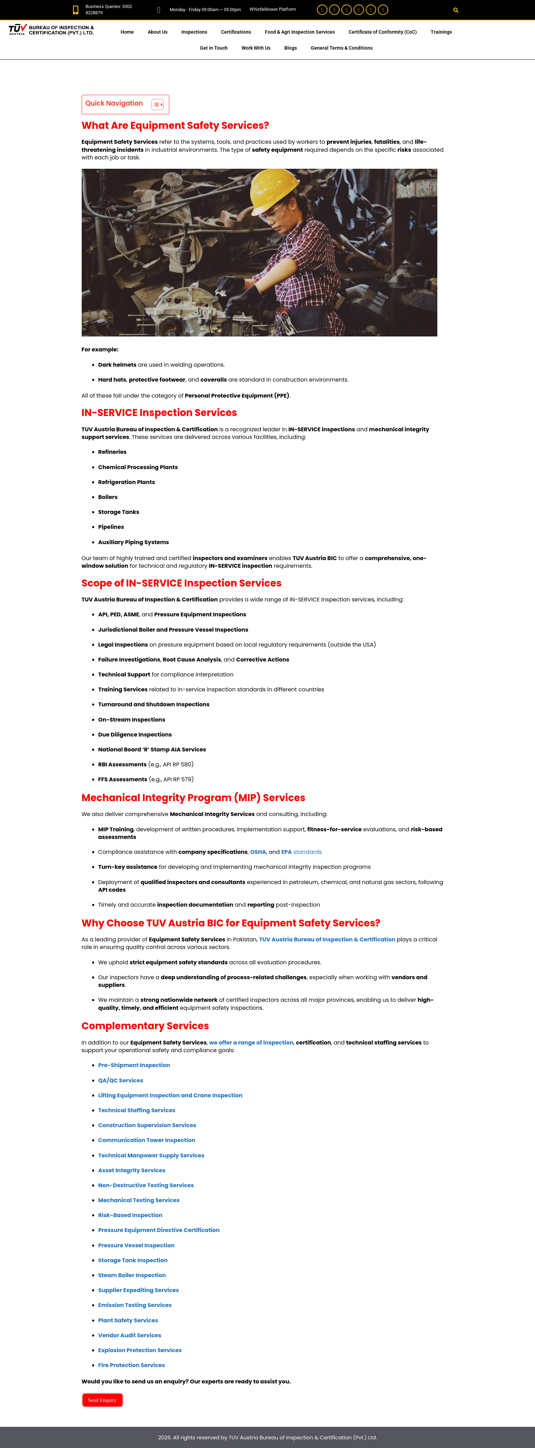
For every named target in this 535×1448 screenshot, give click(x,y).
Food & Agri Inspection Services (300, 32)
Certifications (236, 32)
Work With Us (256, 48)
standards (301, 852)
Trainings (441, 32)
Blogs (290, 48)
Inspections (194, 32)
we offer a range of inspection (251, 1043)
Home (127, 32)
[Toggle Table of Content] (154, 104)
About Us (158, 32)
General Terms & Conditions (342, 48)
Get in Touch (214, 48)
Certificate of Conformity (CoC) (383, 32)
